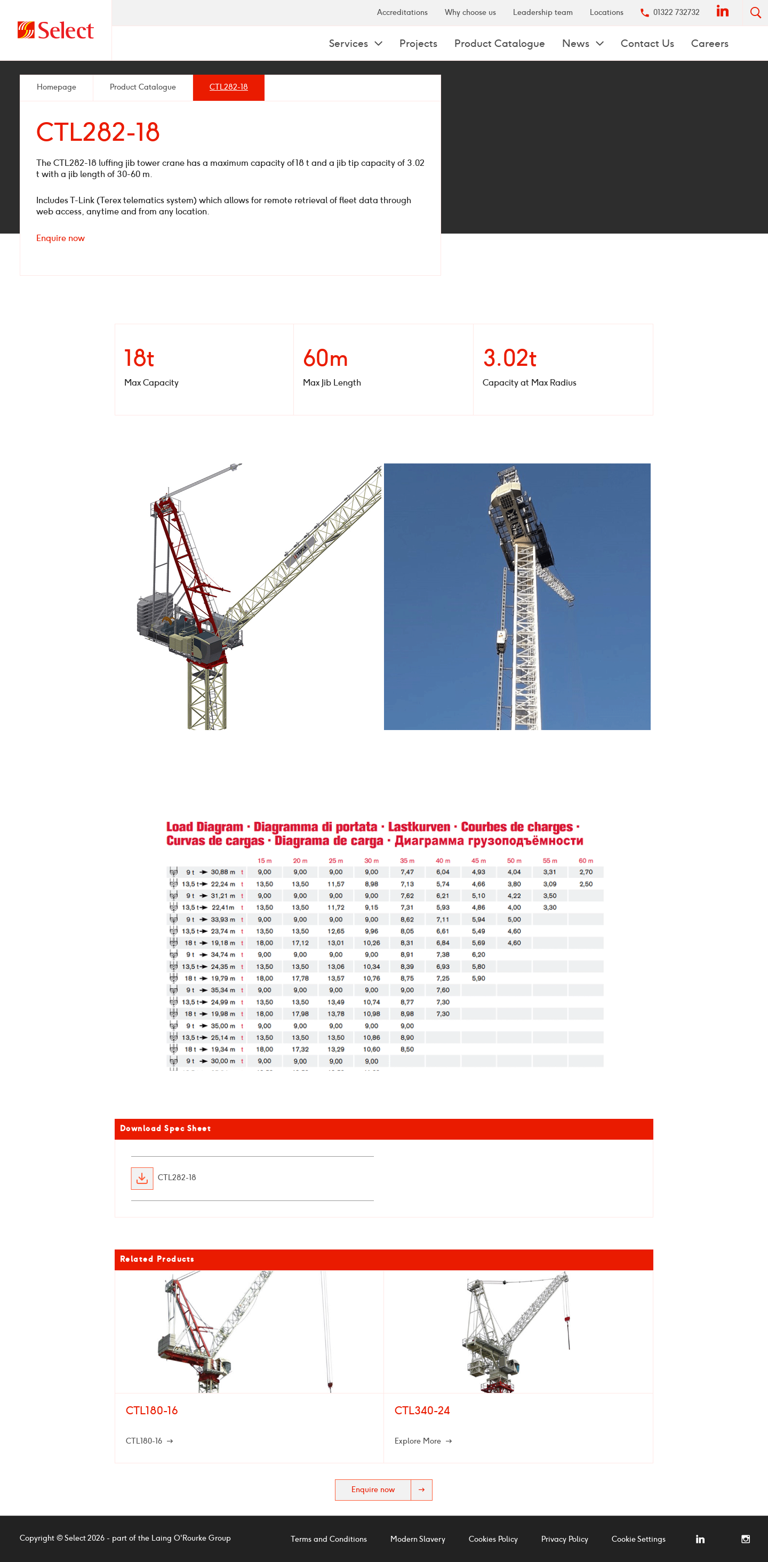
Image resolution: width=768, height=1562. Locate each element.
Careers (710, 43)
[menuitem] (402, 13)
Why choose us (470, 12)
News (577, 43)
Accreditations (402, 12)
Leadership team (543, 12)
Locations (606, 12)
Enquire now (60, 238)
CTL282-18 (177, 1178)
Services (350, 43)
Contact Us (647, 43)
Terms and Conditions (329, 1539)
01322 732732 (676, 12)
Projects (418, 43)
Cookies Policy (493, 1539)
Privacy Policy (564, 1539)
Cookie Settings (639, 1539)
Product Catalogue (499, 43)
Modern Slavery (417, 1539)
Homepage (56, 87)
